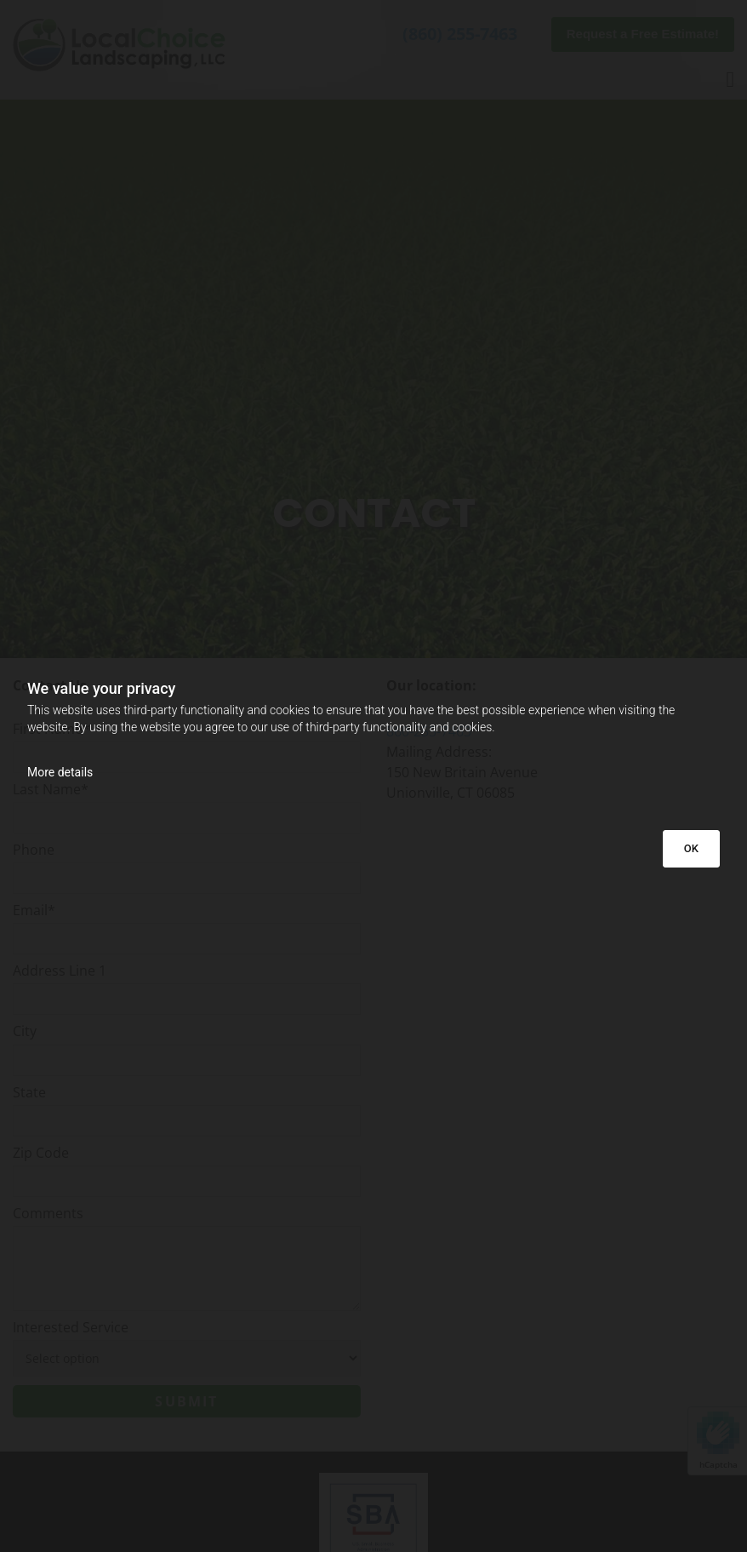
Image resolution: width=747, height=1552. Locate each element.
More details (60, 772)
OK (691, 848)
